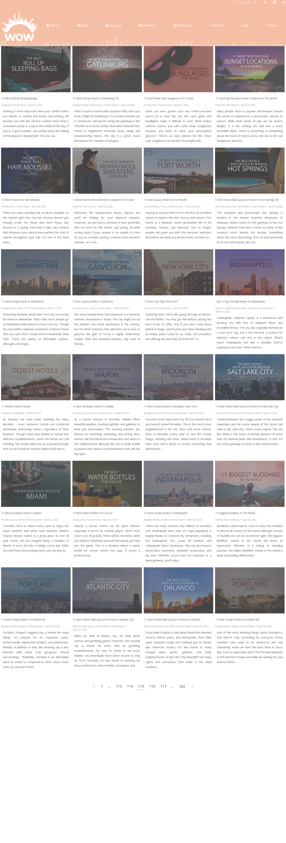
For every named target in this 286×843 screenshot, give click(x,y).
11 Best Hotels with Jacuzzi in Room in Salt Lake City (246, 406)
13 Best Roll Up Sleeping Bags (19, 98)
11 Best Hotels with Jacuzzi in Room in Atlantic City (103, 619)
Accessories (150, 105)
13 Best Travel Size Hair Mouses (20, 200)
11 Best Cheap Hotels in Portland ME (237, 619)
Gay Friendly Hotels (236, 308)
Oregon (22, 626)
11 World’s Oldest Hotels (15, 406)
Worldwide (232, 105)
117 (163, 686)
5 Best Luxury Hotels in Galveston (93, 301)
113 (119, 686)
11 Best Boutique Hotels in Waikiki (93, 406)
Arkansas (230, 206)
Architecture (222, 519)
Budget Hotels (80, 105)
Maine (235, 626)
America (219, 206)
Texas (163, 206)
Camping (6, 105)
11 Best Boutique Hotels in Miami (21, 513)
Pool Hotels (243, 206)
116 (152, 686)
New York (23, 308)
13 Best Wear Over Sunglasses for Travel (168, 98)
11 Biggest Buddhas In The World (235, 513)
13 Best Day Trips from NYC (161, 301)
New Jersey (89, 626)
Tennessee (95, 105)
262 (182, 686)
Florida (5, 519)
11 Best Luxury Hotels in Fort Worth (165, 200)
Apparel (77, 206)
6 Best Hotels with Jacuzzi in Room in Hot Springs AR (247, 200)
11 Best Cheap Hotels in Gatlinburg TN (96, 98)
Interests (220, 105)
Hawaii (76, 413)
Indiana (252, 308)
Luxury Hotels (151, 206)
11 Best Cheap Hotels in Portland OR (23, 619)
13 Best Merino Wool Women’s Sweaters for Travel (103, 200)
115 (141, 686)
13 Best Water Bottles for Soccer (93, 513)
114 (130, 686)
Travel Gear (18, 105)
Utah (257, 413)
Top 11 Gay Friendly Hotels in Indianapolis (240, 301)
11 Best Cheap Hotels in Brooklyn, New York (170, 406)
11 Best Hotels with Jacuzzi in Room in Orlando (172, 619)
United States (110, 105)
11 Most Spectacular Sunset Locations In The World (246, 98)
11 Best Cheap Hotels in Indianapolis (166, 513)
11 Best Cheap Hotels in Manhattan (22, 301)
